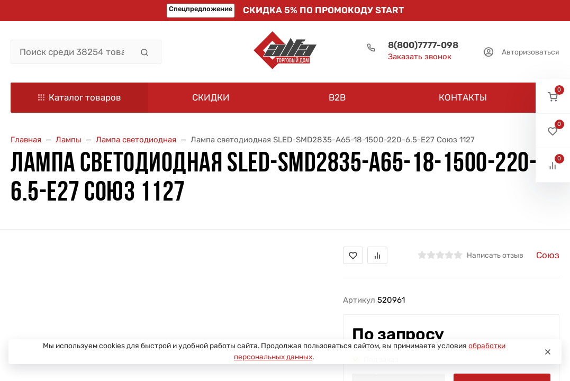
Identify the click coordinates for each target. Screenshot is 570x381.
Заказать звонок (419, 56)
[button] (553, 96)
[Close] (548, 352)
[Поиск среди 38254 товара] (72, 52)
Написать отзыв (495, 255)
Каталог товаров (79, 97)
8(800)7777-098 (423, 45)
